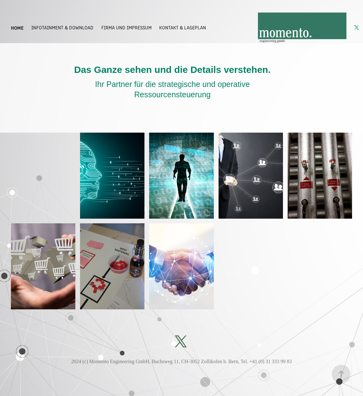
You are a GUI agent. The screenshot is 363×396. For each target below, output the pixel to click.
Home (17, 27)
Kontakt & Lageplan (182, 27)
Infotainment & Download (62, 27)
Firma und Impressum (126, 27)
